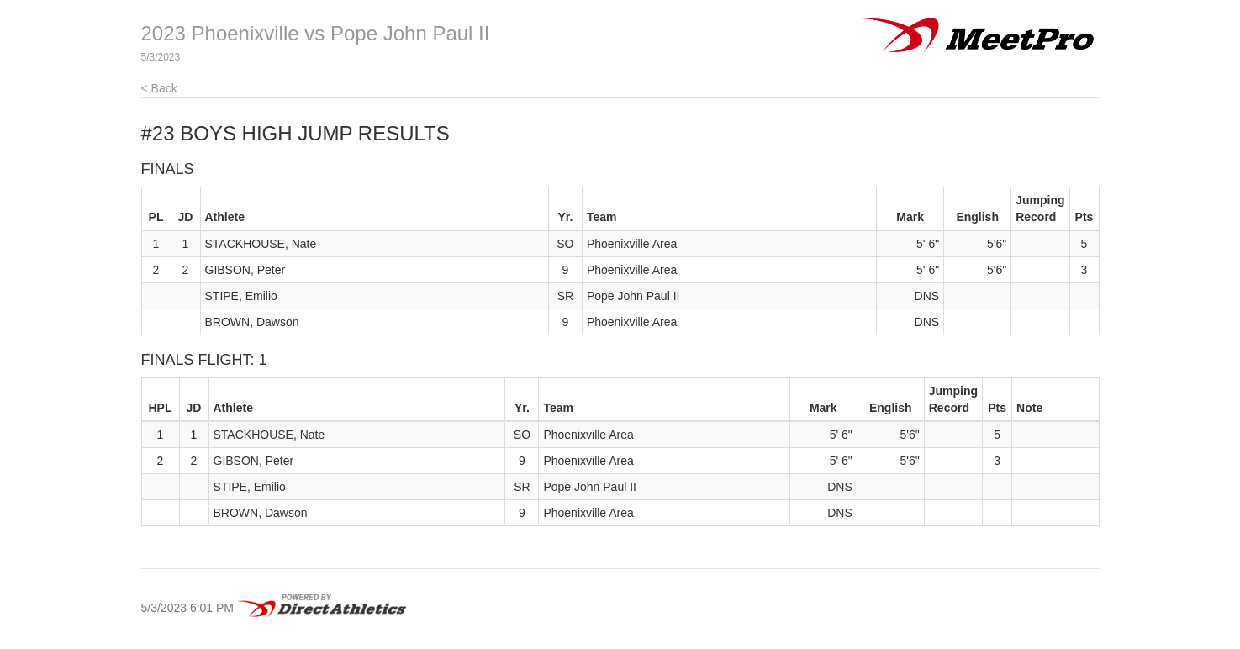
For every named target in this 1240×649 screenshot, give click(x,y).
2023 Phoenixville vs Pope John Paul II (315, 33)
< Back (159, 88)
